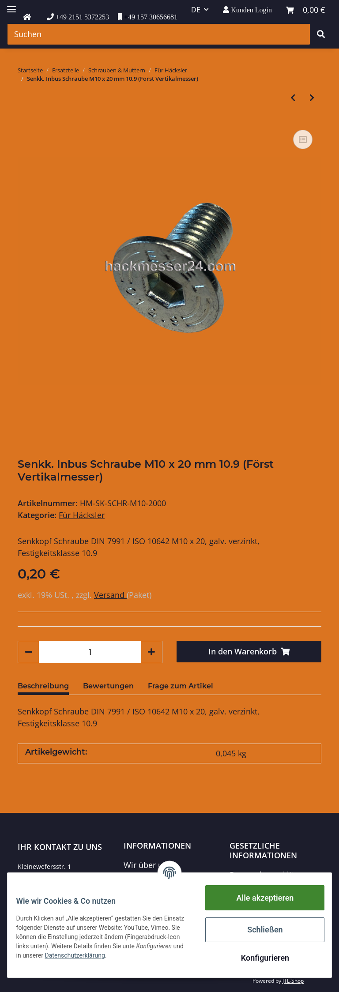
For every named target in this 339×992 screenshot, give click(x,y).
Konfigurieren (259, 957)
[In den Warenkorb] (249, 651)
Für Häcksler (82, 515)
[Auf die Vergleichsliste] (303, 139)
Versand (110, 595)
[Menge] (90, 652)
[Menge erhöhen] (151, 652)
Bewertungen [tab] (108, 686)
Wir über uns (148, 865)
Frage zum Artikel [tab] (180, 686)
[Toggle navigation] (11, 5)
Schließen (259, 929)
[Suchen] (158, 34)
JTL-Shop (293, 980)
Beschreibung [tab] (43, 686)
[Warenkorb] (305, 9)
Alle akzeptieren (259, 897)
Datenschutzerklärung (270, 874)
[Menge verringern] (28, 652)
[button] (247, 10)
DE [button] (195, 10)
